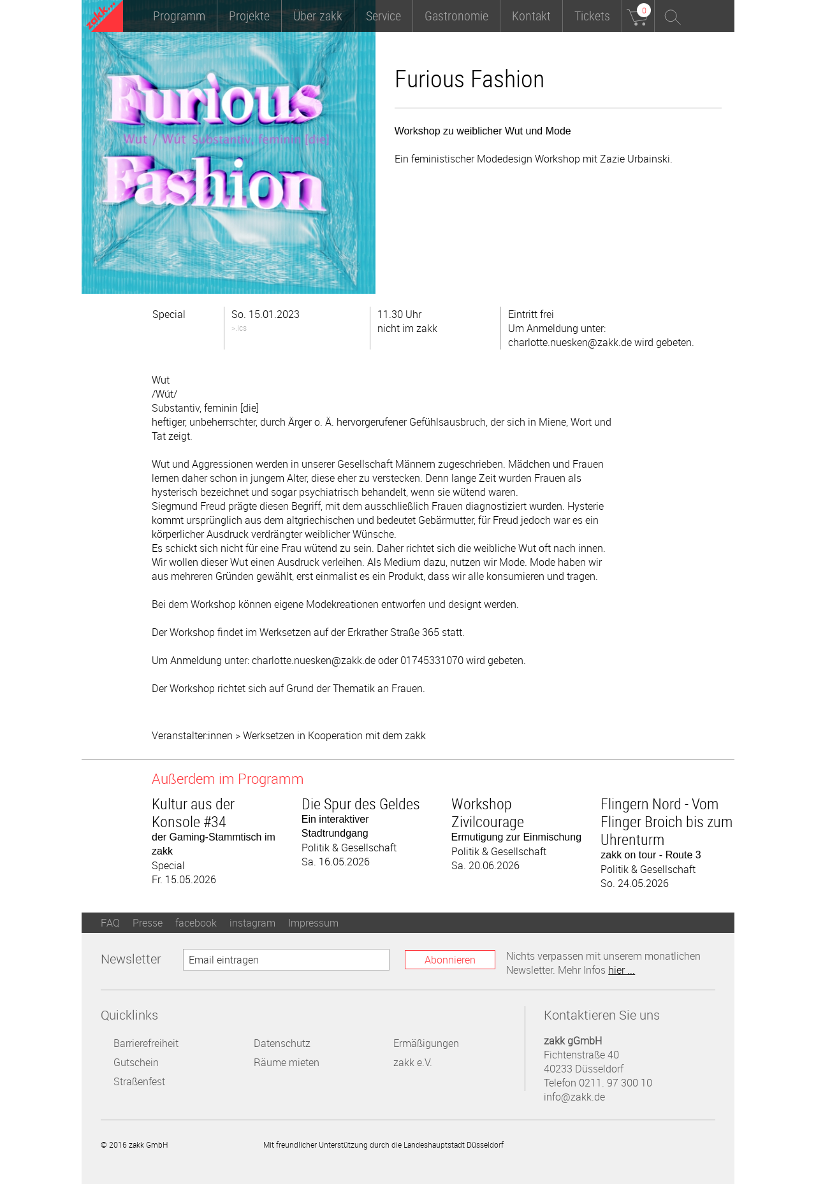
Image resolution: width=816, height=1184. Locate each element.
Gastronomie (456, 15)
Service (383, 15)
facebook (196, 923)
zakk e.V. (412, 1062)
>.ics (239, 327)
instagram (252, 923)
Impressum (313, 923)
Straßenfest (139, 1081)
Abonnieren (450, 960)
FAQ (110, 923)
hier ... (621, 970)
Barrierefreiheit (145, 1043)
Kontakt (531, 15)
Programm (179, 15)
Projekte (249, 15)
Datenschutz (282, 1043)
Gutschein (136, 1062)
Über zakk (317, 15)
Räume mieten (286, 1062)
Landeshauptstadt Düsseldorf (564, 1144)
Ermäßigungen (426, 1043)
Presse (148, 923)
